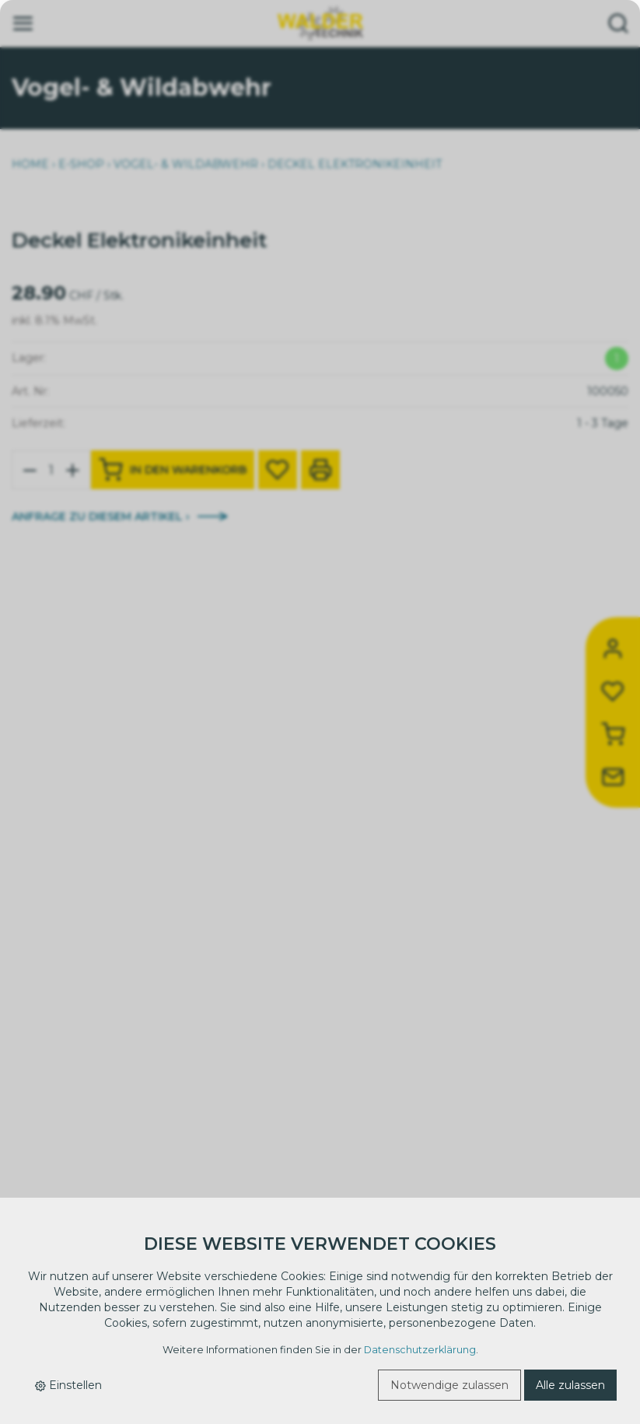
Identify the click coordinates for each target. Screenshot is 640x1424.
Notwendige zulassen (449, 1385)
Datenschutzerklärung (420, 1350)
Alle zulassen (570, 1385)
